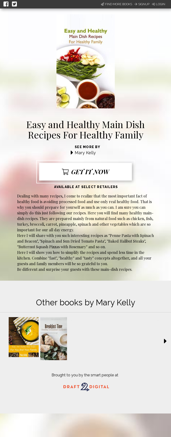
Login (158, 4)
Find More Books (116, 4)
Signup (141, 4)
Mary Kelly (85, 152)
